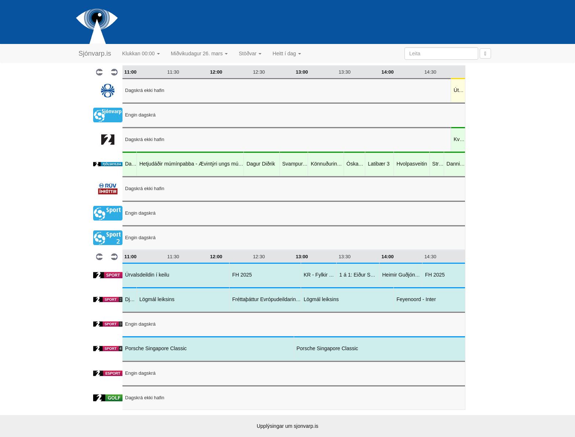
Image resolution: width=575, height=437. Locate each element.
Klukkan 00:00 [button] (141, 53)
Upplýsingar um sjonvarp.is (287, 426)
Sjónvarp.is (94, 53)
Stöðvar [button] (250, 53)
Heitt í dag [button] (286, 53)
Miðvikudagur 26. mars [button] (199, 53)
